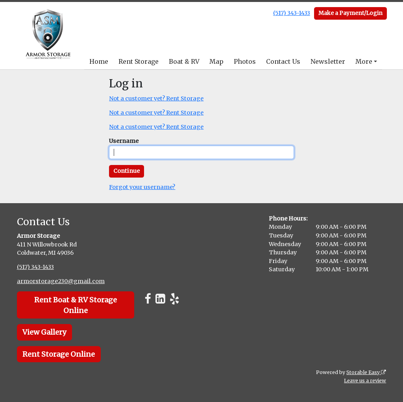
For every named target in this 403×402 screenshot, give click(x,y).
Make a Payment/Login (350, 13)
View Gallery (44, 332)
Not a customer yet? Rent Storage (156, 98)
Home (98, 61)
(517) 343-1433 (291, 13)
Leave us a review (365, 380)
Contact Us (283, 61)
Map (216, 61)
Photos (245, 61)
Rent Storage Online (58, 354)
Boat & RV (184, 61)
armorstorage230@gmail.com (61, 281)
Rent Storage (138, 61)
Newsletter (328, 61)
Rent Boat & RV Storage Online (75, 305)
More (363, 61)
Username (124, 140)
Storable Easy (366, 372)
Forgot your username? (142, 187)
